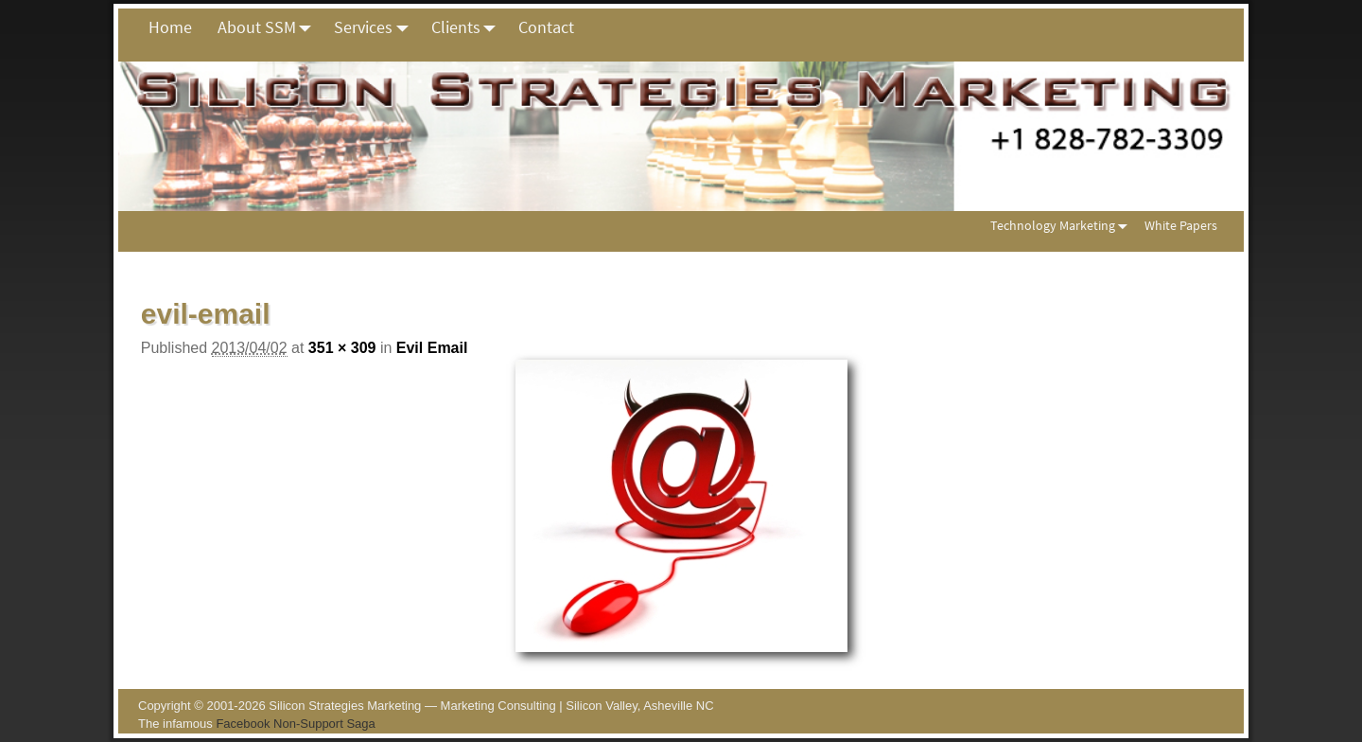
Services (376, 27)
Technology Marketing (1062, 225)
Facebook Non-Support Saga (295, 723)
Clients (468, 27)
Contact (546, 27)
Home (170, 27)
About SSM (270, 27)
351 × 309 (342, 348)
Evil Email (432, 348)
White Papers (1180, 225)
